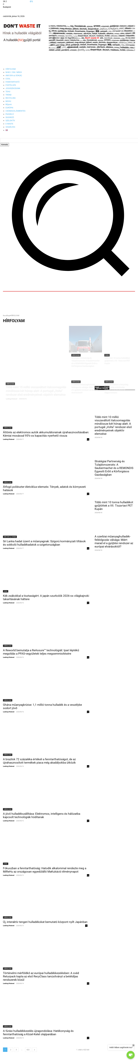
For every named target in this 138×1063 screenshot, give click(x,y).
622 (28, 1049)
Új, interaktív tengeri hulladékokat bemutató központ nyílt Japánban (45, 921)
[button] (131, 1055)
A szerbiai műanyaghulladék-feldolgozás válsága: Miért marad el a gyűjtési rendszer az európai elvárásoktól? (114, 541)
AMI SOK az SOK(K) (10, 537)
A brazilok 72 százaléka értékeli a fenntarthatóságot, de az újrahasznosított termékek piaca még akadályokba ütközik (39, 761)
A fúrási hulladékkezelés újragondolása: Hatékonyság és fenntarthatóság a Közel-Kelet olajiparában (38, 1032)
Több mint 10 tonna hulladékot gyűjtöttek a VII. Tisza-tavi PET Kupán (114, 506)
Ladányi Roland (8, 439)
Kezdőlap (6, 315)
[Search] (4, 144)
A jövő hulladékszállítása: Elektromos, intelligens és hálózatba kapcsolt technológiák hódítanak (41, 815)
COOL (107, 355)
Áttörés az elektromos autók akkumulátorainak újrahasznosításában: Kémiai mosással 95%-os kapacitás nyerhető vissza (46, 434)
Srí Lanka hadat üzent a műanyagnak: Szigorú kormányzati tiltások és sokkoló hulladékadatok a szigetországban (44, 543)
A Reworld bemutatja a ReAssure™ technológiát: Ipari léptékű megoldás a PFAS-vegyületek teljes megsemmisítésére (41, 652)
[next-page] (34, 1049)
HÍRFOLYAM (10, 384)
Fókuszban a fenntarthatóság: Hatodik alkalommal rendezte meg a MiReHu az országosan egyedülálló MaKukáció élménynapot (44, 870)
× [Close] (133, 1045)
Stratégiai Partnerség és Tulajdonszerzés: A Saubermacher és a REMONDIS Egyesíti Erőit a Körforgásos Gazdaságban (114, 468)
